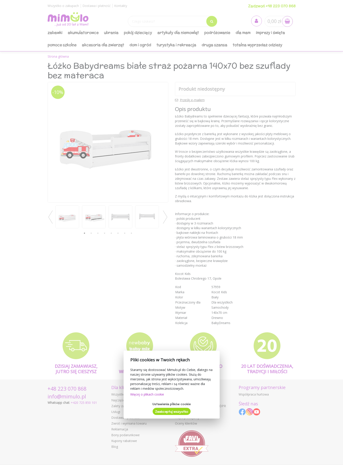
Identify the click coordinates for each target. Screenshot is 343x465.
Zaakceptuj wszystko (171, 411)
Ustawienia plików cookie (171, 404)
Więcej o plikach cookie (147, 394)
